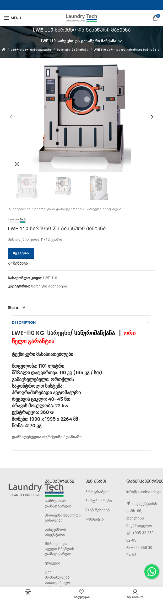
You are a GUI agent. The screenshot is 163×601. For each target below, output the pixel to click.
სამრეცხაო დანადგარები (31, 50)
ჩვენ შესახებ (97, 510)
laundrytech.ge (19, 209)
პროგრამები (97, 492)
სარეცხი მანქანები (73, 50)
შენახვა (20, 263)
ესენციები (54, 492)
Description (24, 322)
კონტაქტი (94, 519)
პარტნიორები (98, 501)
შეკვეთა (21, 253)
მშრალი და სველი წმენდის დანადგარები (59, 549)
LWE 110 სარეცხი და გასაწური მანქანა (78, 41)
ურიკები (52, 563)
